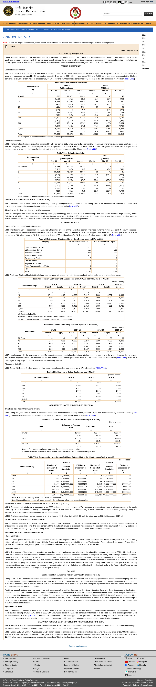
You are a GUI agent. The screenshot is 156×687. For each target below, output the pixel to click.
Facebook (131, 665)
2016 (144, 65)
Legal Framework (98, 23)
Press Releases (39, 23)
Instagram (143, 662)
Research (113, 23)
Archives (145, 69)
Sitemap (140, 680)
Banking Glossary (11, 662)
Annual (24, 29)
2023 (144, 41)
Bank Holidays (10, 658)
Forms (66, 658)
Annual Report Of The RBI (39, 29)
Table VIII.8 (90, 415)
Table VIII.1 (129, 79)
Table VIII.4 (116, 235)
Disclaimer (149, 680)
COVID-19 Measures (42, 658)
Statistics (125, 23)
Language (145, 2)
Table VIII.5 (121, 358)
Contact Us (9, 672)
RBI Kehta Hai (99, 658)
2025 (144, 35)
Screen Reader (147, 685)
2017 (144, 62)
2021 (144, 48)
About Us (12, 23)
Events (37, 665)
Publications (81, 23)
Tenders (97, 668)
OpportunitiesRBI (71, 668)
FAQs (37, 668)
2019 (144, 55)
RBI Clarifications (70, 672)
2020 (144, 52)
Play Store (132, 672)
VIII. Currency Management (61, 29)
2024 (144, 38)
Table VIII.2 (91, 149)
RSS (130, 658)
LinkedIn (142, 665)
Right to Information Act (103, 665)
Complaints (9, 668)
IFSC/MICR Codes (71, 662)
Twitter (141, 658)
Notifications (24, 23)
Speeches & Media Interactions (60, 23)
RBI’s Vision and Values (103, 662)
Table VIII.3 (73, 206)
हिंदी (151, 2)
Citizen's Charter (11, 665)
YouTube (131, 662)
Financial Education (42, 672)
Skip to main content (11, 2)
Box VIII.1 (32, 615)
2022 (144, 45)
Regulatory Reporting (141, 23)
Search (148, 14)
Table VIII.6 (101, 368)
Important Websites (71, 665)
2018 (144, 58)
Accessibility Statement (131, 685)
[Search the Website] (122, 14)
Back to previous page (78, 646)
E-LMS (37, 662)
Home (5, 23)
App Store (132, 675)
